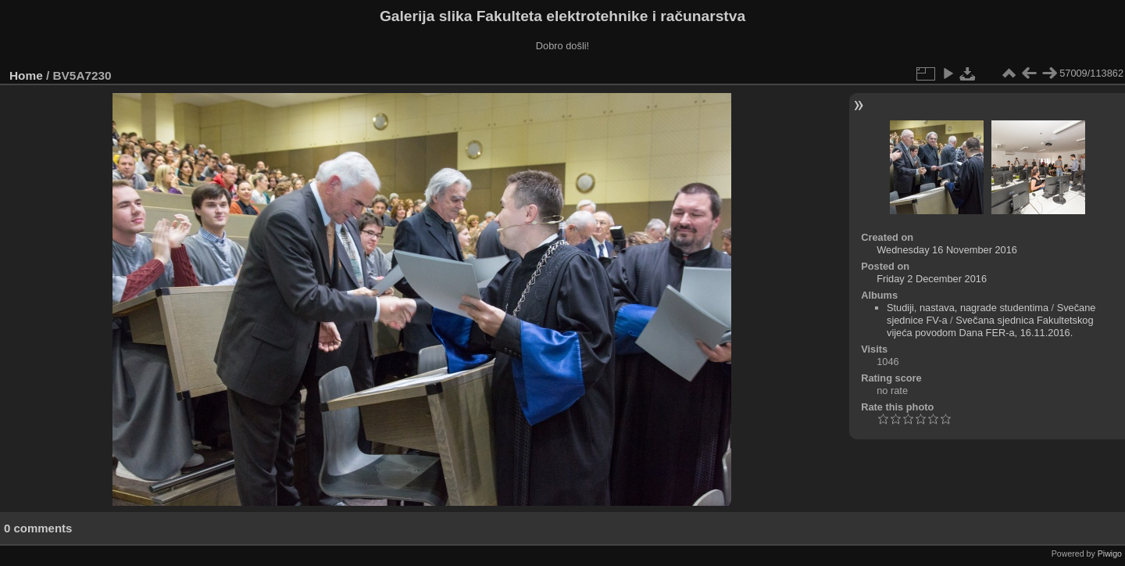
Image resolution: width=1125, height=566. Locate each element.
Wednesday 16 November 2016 (947, 250)
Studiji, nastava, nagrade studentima (967, 307)
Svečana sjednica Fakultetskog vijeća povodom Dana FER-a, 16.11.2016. (990, 326)
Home (26, 75)
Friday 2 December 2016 (932, 279)
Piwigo (1110, 553)
